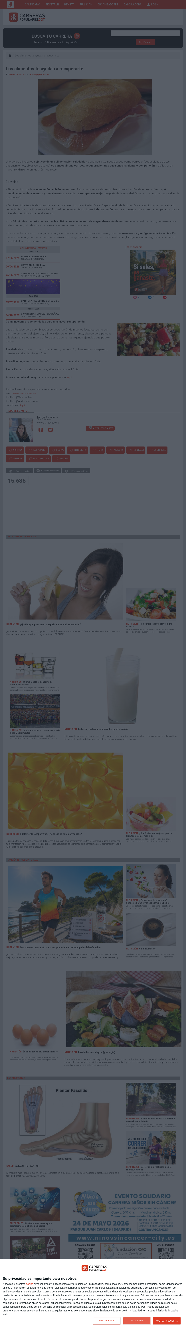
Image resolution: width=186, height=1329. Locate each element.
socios (29, 1284)
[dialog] (93, 1294)
